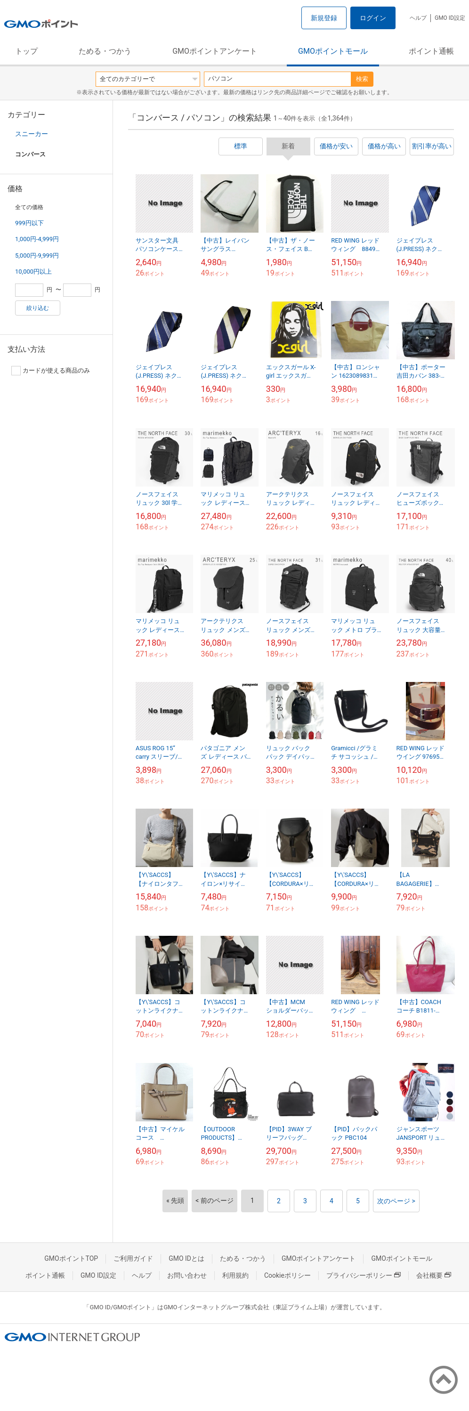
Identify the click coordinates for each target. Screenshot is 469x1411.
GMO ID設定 (450, 18)
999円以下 (29, 223)
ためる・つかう (105, 51)
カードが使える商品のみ (50, 370)
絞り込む (37, 308)
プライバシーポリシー (363, 1275)
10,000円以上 (33, 271)
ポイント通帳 (431, 51)
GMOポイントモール (333, 51)
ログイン (373, 18)
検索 (362, 78)
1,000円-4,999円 (37, 239)
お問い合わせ (187, 1275)
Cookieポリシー (287, 1275)
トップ (26, 51)
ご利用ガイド (133, 1258)
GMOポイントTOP (71, 1258)
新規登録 (324, 18)
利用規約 (235, 1275)
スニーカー (31, 134)
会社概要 (433, 1275)
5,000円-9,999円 (37, 255)
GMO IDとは (186, 1258)
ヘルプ (418, 18)
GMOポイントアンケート (214, 51)
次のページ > (396, 1201)
